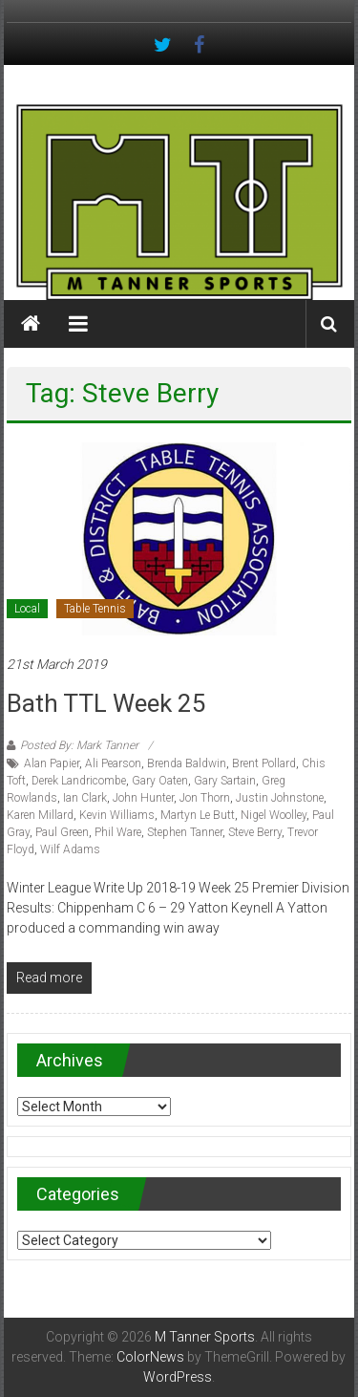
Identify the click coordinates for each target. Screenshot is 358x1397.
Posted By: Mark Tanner (79, 745)
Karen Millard (40, 815)
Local (27, 608)
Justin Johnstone (280, 798)
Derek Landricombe (79, 780)
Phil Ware (118, 832)
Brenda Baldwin (186, 763)
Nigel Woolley (273, 815)
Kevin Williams (117, 815)
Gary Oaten (160, 780)
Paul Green (62, 832)
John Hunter (143, 798)
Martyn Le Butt (197, 815)
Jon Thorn (204, 798)
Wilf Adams (70, 849)
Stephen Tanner (184, 832)
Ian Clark (85, 798)
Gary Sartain (225, 780)
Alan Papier (51, 763)
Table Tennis (95, 608)
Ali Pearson (113, 763)
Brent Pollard (264, 763)
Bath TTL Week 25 (106, 703)
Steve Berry (255, 832)
